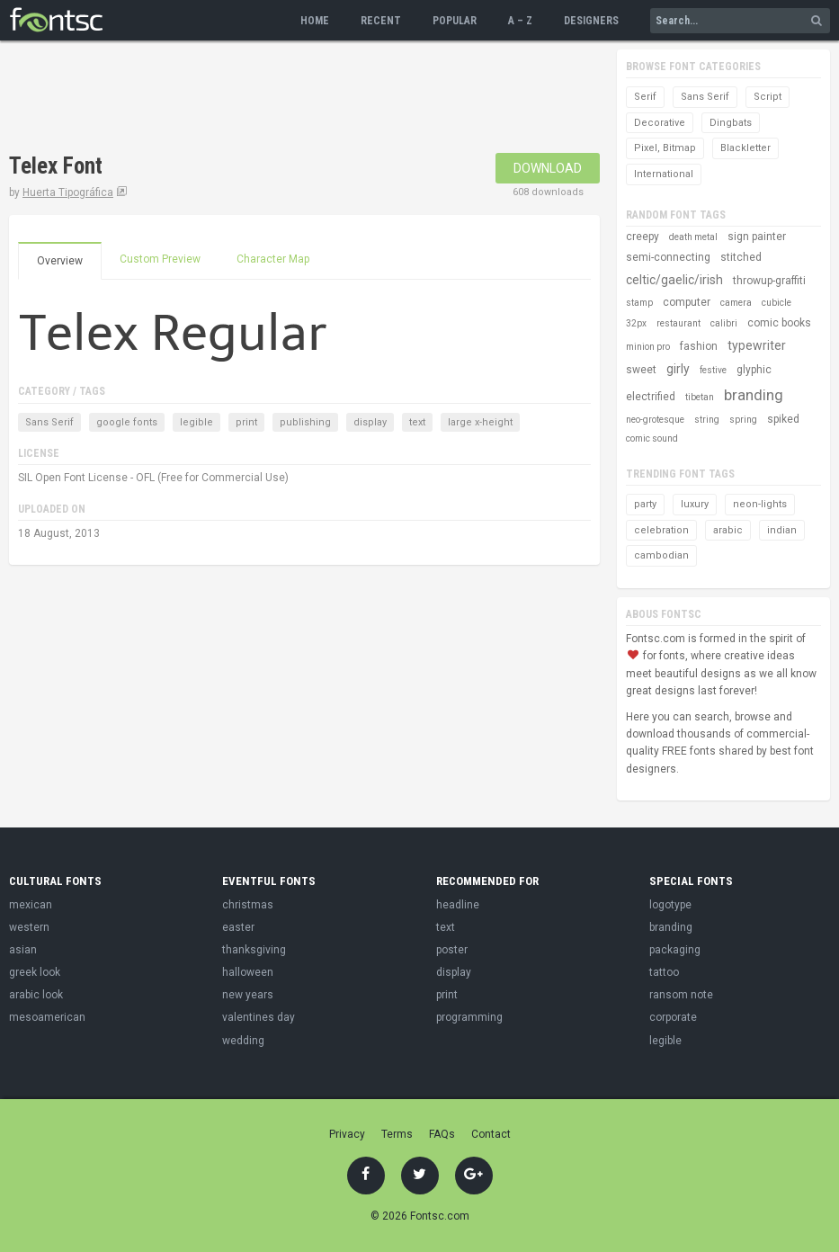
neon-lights (760, 504)
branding (753, 395)
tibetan (699, 397)
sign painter (756, 236)
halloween (247, 972)
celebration (661, 530)
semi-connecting (668, 257)
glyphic (754, 369)
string (706, 420)
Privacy (347, 1134)
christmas (247, 905)
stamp (639, 303)
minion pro (648, 347)
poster (452, 949)
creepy (642, 236)
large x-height (480, 422)
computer (686, 302)
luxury (695, 504)
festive (713, 370)
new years (247, 994)
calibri (723, 323)
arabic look (36, 994)
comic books (779, 323)
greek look (34, 972)
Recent (381, 20)
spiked (783, 419)
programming (469, 1017)
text (417, 422)
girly (678, 369)
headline (457, 905)
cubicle (776, 303)
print (246, 422)
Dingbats (731, 123)
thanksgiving (254, 949)
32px (636, 323)
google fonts (126, 422)
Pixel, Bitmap (665, 148)
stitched (741, 257)
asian (23, 949)
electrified (650, 396)
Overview (60, 261)
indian (782, 530)
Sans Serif (49, 422)
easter (238, 927)
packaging (675, 949)
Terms (397, 1134)
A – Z (520, 20)
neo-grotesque (655, 420)
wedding (243, 1040)
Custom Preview (160, 259)
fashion (699, 346)
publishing (305, 422)
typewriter (756, 345)
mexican (30, 905)
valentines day (258, 1017)
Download (547, 168)
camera (736, 303)
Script (767, 97)
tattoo (664, 972)
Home (314, 20)
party (645, 504)
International (663, 174)
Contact (491, 1134)
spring (743, 420)
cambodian (661, 555)
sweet (641, 369)
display (370, 422)
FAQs (442, 1134)
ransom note (681, 994)
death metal (693, 237)
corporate (673, 1017)
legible (196, 422)
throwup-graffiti (769, 280)
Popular (455, 20)
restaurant (678, 323)
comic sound (652, 438)
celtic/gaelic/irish (674, 280)
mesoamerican (47, 1017)
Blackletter (745, 148)
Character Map (273, 259)
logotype (670, 905)
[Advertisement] (336, 98)
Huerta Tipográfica (67, 192)
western (29, 927)
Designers (591, 20)
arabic (728, 530)
